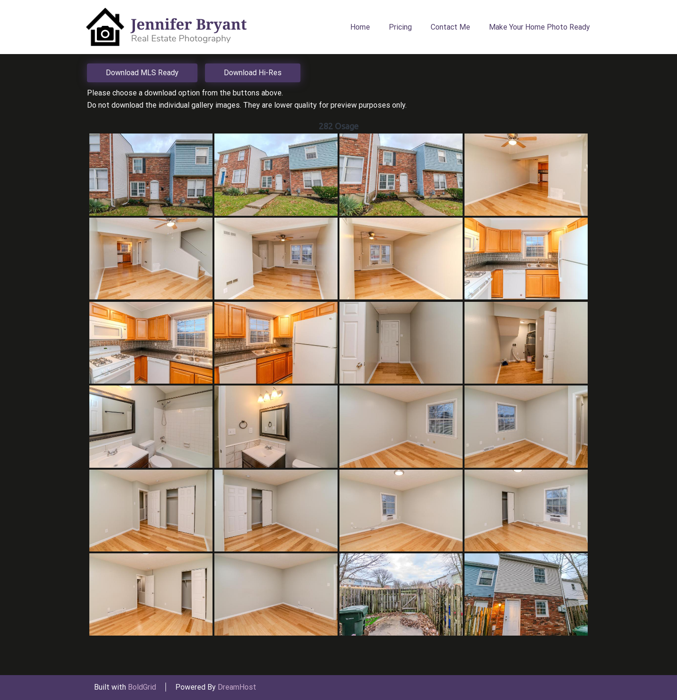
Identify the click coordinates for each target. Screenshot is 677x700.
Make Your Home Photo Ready (539, 27)
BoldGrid (142, 687)
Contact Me (450, 27)
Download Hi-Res (253, 72)
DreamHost (237, 687)
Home (360, 27)
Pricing (400, 27)
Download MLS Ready (142, 72)
